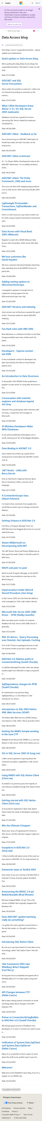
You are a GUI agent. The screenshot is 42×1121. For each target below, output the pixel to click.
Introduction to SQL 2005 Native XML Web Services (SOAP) (19, 710)
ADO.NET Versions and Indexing (18, 306)
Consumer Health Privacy (10, 1114)
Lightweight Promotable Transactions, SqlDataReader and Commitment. (19, 206)
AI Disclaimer (6, 1108)
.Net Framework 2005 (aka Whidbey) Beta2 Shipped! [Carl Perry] (16, 967)
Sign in (38, 3)
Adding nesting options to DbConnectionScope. (16, 283)
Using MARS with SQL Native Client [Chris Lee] (20, 777)
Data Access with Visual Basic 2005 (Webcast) (17, 233)
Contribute (5, 1111)
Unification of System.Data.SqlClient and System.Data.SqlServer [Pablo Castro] (21, 1045)
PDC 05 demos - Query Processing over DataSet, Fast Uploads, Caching (21, 638)
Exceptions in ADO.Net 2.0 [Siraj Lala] (15, 849)
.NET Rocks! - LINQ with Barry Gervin (14, 472)
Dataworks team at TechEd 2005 (19, 869)
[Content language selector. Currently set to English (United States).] (12, 1097)
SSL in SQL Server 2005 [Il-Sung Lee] (21, 753)
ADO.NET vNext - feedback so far (19, 133)
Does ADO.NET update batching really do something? (19, 918)
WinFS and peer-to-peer (14, 567)
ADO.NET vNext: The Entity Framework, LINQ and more (16, 179)
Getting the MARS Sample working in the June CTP (20, 732)
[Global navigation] (2, 3)
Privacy (14, 1111)
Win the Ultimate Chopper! (16, 825)
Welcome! (7, 1067)
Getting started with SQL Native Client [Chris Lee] (19, 802)
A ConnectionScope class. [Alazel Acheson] (15, 497)
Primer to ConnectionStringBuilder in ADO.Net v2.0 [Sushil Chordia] (20, 1019)
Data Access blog (14, 31)
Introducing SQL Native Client (17, 941)
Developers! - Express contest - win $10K (18, 352)
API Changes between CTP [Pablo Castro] (16, 993)
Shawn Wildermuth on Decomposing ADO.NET (14, 544)
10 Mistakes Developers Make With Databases (17, 428)
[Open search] (32, 3)
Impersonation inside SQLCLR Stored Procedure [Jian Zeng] (17, 591)
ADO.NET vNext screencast (16, 155)
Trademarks (6, 1118)
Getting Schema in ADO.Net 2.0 (18, 520)
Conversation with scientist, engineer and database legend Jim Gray (18, 401)
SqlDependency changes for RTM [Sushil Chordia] (19, 685)
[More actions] (38, 31)
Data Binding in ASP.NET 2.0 (16, 448)
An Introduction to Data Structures (20, 376)
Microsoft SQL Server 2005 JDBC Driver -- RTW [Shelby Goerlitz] (19, 613)
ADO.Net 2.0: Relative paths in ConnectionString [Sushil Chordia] (20, 660)
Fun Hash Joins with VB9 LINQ (17, 328)
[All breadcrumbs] (4, 31)
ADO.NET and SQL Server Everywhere (12, 82)
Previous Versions (19, 1108)
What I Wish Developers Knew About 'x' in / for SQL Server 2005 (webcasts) (17, 108)
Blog (29, 1108)
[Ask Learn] (34, 31)
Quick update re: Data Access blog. (20, 58)
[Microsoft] (21, 3)
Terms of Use (28, 1114)
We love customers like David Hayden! (14, 258)
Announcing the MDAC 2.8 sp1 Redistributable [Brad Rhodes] (18, 893)
